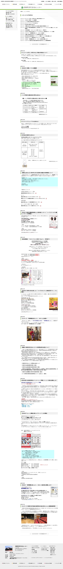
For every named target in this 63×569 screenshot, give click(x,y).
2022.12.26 (22, 119)
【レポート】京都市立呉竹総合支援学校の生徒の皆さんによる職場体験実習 (38, 40)
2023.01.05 (22, 93)
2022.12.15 (22, 133)
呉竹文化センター (22, 4)
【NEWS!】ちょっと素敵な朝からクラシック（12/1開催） (35, 37)
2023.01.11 (22, 66)
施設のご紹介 (8, 12)
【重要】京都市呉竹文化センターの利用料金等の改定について (35, 34)
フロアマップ (52, 553)
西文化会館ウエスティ (31, 4)
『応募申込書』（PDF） (25, 405)
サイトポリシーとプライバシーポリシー (37, 557)
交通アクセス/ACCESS (10, 14)
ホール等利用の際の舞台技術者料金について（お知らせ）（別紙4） (34, 373)
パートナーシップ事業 (44, 550)
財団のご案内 (54, 1)
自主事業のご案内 (9, 19)
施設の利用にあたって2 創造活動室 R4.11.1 (29, 202)
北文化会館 (40, 4)
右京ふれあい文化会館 (48, 4)
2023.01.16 (22, 50)
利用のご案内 (9, 24)
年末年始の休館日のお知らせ (30, 24)
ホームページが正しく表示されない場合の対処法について (35, 18)
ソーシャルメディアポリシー (48, 557)
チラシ (27, 311)
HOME (21, 11)
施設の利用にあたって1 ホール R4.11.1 (28, 196)
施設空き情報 (52, 550)
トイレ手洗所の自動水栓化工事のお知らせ (32, 21)
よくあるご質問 (34, 552)
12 (44, 44)
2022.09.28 (22, 345)
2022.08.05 (22, 483)
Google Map (12, 556)
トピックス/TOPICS (10, 11)
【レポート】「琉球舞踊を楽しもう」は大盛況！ (32, 323)
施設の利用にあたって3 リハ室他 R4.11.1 (28, 205)
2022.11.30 (22, 210)
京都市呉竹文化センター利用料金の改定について (31, 363)
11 (43, 44)
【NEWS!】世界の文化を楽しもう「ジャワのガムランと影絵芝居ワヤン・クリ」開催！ (40, 31)
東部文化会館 (14, 4)
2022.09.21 (22, 411)
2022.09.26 (22, 378)
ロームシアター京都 (58, 4)
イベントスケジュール (10, 18)
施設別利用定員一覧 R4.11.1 (26, 193)
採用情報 (42, 1)
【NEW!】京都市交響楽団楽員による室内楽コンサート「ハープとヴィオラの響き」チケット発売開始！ (41, 28)
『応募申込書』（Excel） (26, 406)
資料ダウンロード (9, 27)
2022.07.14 (22, 504)
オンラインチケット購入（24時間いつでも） (30, 467)
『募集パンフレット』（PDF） (27, 404)
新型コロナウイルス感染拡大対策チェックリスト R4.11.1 (31, 198)
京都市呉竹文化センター (31, 7)
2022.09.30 (22, 316)
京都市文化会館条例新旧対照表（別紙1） (29, 365)
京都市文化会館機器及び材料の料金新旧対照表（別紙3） (32, 371)
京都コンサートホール (5, 4)
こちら (25, 265)
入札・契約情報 (48, 1)
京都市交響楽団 (59, 1)
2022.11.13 (22, 288)
